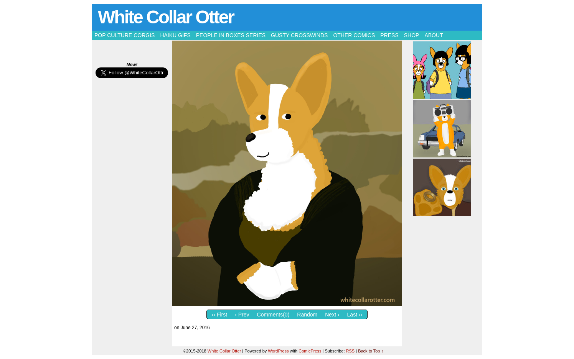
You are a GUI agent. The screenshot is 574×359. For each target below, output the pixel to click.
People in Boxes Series (231, 35)
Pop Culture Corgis (124, 35)
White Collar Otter (166, 17)
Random (307, 314)
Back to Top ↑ (370, 351)
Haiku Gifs (175, 35)
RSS (350, 351)
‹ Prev (242, 314)
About (433, 35)
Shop (411, 35)
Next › (332, 314)
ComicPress (310, 351)
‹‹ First (219, 314)
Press (389, 35)
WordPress (278, 351)
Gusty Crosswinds (299, 35)
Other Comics (354, 35)
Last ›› (355, 314)
